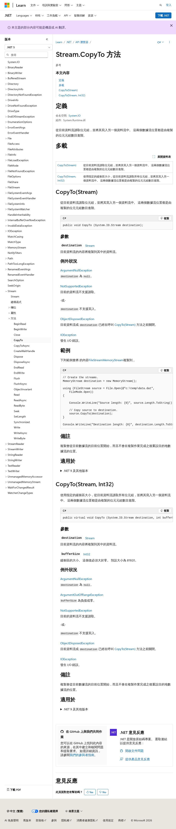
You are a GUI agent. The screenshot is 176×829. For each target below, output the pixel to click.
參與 (54, 820)
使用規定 (108, 820)
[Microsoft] (7, 5)
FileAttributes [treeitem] (15, 149)
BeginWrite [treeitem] (20, 329)
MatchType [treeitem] (14, 242)
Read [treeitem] (17, 394)
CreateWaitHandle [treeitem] (24, 351)
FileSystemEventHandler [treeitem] (22, 198)
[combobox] (28, 47)
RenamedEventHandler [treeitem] (21, 274)
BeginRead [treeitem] (20, 324)
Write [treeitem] (17, 427)
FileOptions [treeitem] (14, 176)
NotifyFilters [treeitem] (15, 253)
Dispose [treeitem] (18, 356)
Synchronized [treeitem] (22, 422)
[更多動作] (169, 42)
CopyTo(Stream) (68, 90)
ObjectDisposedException (77, 319)
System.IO (75, 115)
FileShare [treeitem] (13, 182)
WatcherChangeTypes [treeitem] (20, 493)
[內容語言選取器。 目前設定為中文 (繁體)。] (15, 811)
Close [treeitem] (17, 335)
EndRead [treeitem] (19, 367)
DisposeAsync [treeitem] (22, 362)
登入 (168, 5)
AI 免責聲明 (12, 820)
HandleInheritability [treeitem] (19, 214)
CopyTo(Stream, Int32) (72, 95)
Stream (90, 245)
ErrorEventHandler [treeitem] (18, 133)
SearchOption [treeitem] (16, 280)
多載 (61, 85)
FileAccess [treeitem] (14, 143)
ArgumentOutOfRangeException (81, 595)
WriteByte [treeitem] (19, 438)
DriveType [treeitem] (13, 111)
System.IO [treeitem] (14, 62)
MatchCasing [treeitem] (15, 236)
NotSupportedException (76, 286)
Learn (59, 42)
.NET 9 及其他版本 (76, 471)
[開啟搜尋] (161, 5)
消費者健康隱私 (86, 820)
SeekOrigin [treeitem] (14, 285)
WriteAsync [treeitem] (20, 433)
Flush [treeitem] (17, 378)
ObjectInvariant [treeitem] (23, 389)
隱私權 (65, 820)
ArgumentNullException (76, 270)
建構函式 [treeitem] (16, 302)
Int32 (86, 554)
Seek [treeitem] (16, 411)
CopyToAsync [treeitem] (22, 345)
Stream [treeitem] (15, 296)
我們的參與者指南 (82, 755)
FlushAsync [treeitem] (20, 384)
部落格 (40, 820)
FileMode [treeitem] (13, 165)
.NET (68, 42)
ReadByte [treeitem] (19, 405)
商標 (121, 820)
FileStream (96, 360)
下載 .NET (163, 15)
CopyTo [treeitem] (18, 340)
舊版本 (27, 820)
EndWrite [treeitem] (19, 373)
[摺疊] (47, 39)
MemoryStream (113, 360)
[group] (116, 401)
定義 (61, 80)
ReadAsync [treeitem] (20, 400)
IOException (68, 335)
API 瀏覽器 (81, 42)
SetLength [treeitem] (20, 416)
